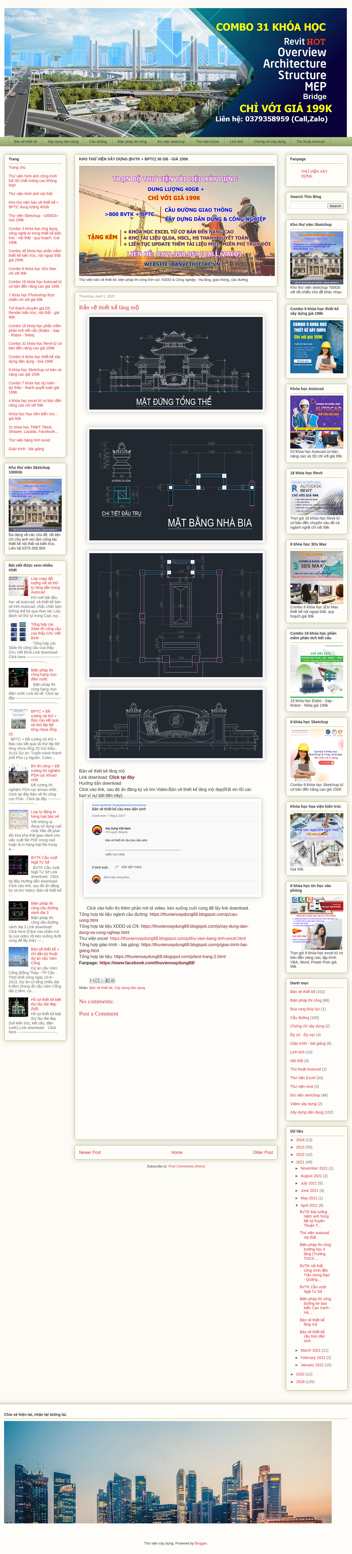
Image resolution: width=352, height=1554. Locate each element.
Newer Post (90, 1152)
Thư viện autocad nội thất (314, 1235)
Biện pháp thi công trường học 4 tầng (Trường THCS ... (315, 1251)
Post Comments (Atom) (186, 1166)
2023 (301, 1147)
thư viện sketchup (171, 141)
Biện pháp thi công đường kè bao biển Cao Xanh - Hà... (315, 1306)
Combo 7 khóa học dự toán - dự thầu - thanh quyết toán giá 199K (34, 387)
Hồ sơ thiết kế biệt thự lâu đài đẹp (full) (46, 1004)
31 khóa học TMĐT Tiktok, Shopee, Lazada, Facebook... (33, 429)
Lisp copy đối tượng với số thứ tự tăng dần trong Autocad (45, 585)
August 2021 (312, 1176)
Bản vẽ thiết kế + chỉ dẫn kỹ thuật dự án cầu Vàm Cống (45, 956)
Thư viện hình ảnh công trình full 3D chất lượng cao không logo (33, 180)
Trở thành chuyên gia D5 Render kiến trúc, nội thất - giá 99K (34, 313)
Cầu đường (98, 141)
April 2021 (310, 1205)
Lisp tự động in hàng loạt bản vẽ (45, 814)
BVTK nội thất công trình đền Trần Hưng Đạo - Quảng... (315, 1273)
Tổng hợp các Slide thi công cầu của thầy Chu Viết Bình (46, 631)
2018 (301, 1382)
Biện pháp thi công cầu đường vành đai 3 (44, 908)
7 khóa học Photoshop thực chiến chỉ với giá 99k (32, 297)
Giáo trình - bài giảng (26, 449)
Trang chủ (17, 167)
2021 (301, 1162)
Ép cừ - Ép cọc (302, 1035)
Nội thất (296, 1061)
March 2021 (311, 1350)
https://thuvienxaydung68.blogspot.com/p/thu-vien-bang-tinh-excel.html (178, 938)
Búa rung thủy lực (305, 1009)
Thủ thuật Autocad (310, 141)
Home (177, 1152)
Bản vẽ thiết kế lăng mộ (312, 1322)
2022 (301, 1154)
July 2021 (309, 1183)
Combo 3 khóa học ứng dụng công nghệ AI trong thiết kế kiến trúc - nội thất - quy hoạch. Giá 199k (35, 235)
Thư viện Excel (207, 141)
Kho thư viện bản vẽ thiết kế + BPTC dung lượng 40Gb (33, 204)
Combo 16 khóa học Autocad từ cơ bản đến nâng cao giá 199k (35, 284)
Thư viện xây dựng (25, 18)
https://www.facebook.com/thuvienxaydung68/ (147, 963)
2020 (301, 1374)
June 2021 (310, 1190)
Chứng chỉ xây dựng (270, 141)
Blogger (201, 1543)
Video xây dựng (303, 1104)
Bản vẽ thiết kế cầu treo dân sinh (312, 1336)
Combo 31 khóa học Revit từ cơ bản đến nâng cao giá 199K (35, 345)
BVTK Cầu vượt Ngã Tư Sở (44, 859)
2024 (301, 1140)
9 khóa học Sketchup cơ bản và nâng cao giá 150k (35, 372)
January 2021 (313, 1365)
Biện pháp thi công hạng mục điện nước (44, 675)
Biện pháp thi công (132, 141)
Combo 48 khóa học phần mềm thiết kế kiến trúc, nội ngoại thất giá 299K (35, 255)
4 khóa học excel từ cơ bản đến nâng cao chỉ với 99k (35, 402)
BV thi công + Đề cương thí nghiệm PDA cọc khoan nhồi (45, 773)
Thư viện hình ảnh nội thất (31, 194)
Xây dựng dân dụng (63, 141)
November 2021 (315, 1168)
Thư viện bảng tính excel (29, 440)
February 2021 (313, 1357)
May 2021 (309, 1198)
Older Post (263, 1152)
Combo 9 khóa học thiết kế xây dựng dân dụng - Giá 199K (34, 359)
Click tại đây (121, 777)
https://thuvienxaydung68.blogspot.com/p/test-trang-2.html (170, 956)
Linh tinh (236, 141)
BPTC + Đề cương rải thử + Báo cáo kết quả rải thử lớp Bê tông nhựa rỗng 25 (33, 722)
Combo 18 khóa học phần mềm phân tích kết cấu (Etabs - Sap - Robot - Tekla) (35, 330)
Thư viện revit (301, 1086)
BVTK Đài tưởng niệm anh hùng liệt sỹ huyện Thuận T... (314, 1219)
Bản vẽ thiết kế (25, 141)
